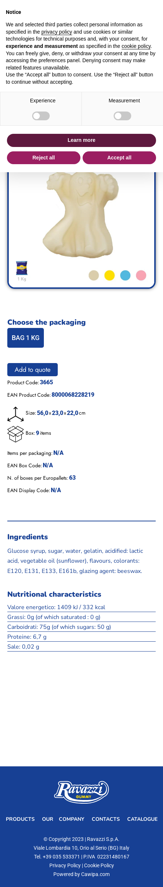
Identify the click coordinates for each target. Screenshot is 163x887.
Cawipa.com (95, 874)
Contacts (106, 819)
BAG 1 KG (25, 337)
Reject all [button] (44, 158)
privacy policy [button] (56, 32)
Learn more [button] (81, 140)
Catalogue (142, 819)
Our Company (63, 819)
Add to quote (32, 369)
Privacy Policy (65, 865)
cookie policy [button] (136, 46)
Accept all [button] (119, 158)
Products (20, 819)
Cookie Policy (99, 865)
